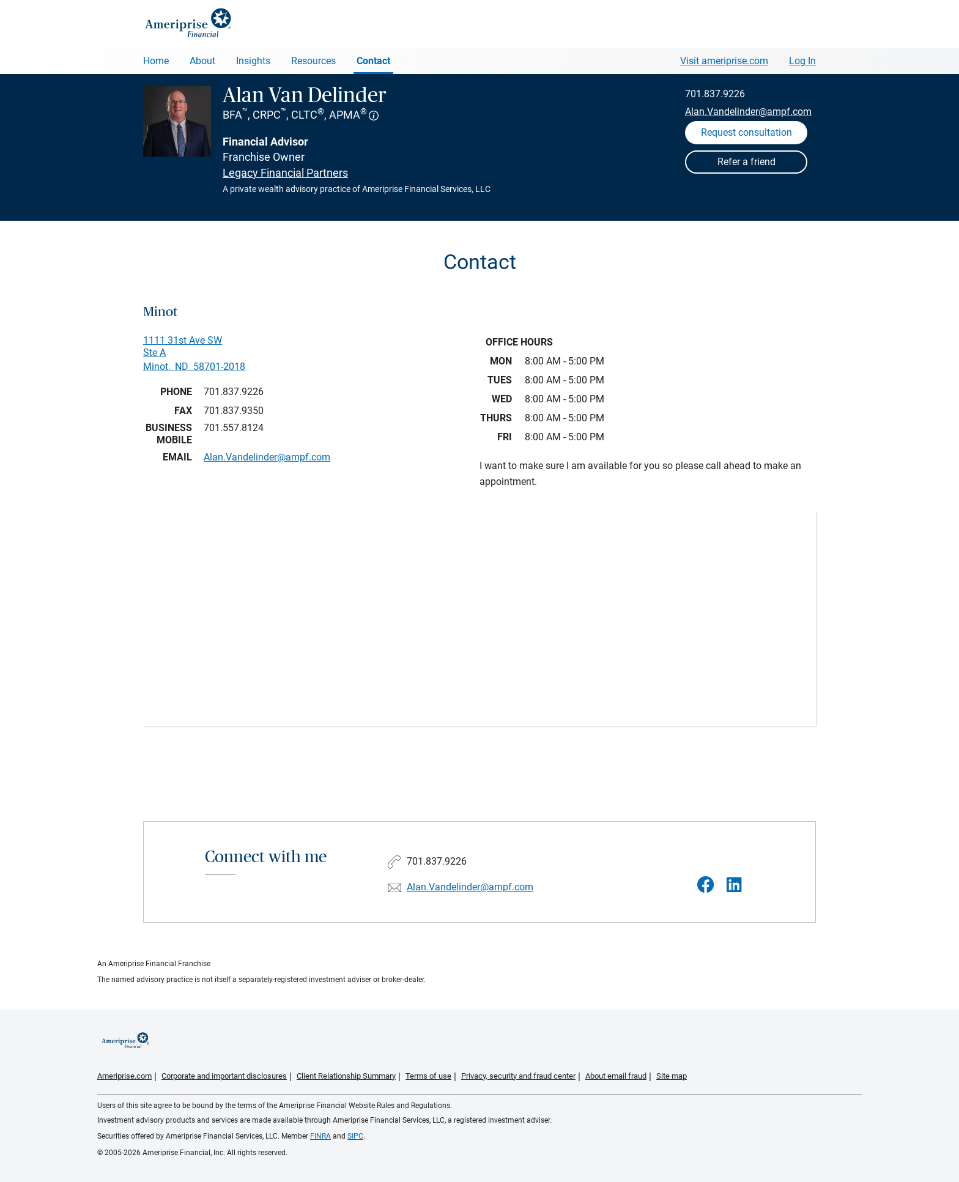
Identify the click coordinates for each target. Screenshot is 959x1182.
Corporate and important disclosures (224, 1075)
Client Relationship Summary (346, 1075)
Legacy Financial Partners (285, 172)
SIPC (355, 1136)
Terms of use (428, 1075)
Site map (671, 1075)
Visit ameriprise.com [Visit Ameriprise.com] (724, 61)
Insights (253, 61)
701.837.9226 (715, 94)
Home (156, 61)
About (202, 61)
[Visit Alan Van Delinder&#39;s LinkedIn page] (734, 885)
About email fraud (615, 1075)
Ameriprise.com (124, 1075)
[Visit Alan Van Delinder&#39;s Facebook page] (705, 885)
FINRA (320, 1136)
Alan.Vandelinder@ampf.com (748, 111)
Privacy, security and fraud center (518, 1075)
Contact (373, 61)
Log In (802, 61)
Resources (313, 61)
